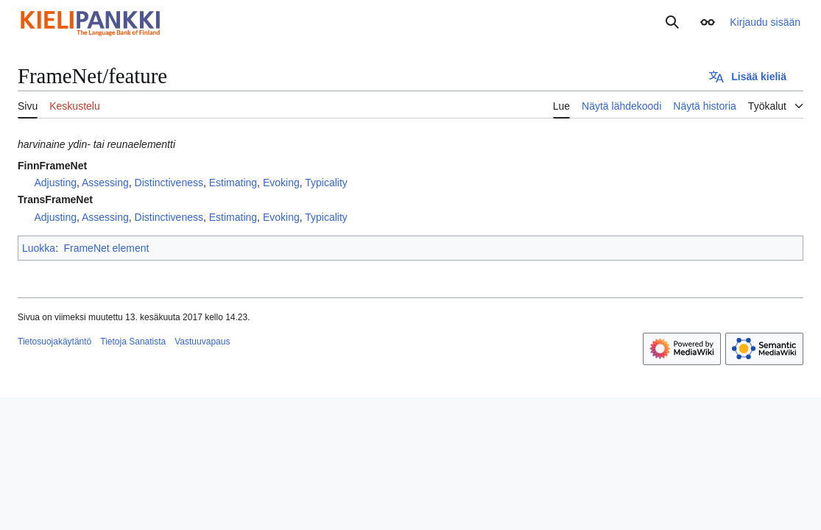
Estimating (233, 182)
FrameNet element (106, 248)
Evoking (281, 182)
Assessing (105, 182)
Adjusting (55, 182)
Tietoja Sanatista (133, 341)
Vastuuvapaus (202, 341)
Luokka (38, 248)
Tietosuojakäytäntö (54, 341)
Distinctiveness (169, 182)
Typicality (326, 182)
